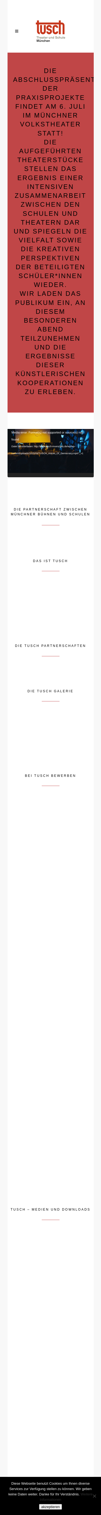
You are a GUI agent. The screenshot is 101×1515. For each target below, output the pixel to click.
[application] (51, 453)
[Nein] (94, 1496)
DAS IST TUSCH (50, 561)
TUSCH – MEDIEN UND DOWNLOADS (50, 1209)
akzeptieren (50, 1507)
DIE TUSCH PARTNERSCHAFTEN (50, 646)
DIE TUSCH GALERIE (50, 691)
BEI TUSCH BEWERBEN (50, 776)
